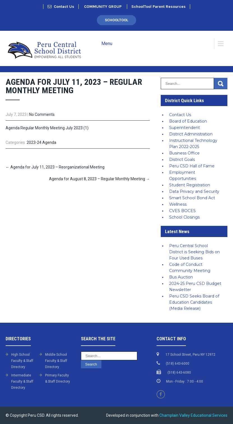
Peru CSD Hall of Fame (192, 165)
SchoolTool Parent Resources (158, 6)
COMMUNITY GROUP (103, 6)
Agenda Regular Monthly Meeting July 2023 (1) (47, 128)
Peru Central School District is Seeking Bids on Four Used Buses (194, 252)
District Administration (191, 134)
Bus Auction (181, 277)
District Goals (182, 159)
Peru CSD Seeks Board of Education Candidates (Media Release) (194, 302)
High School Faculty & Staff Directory (22, 361)
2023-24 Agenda (41, 142)
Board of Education (188, 121)
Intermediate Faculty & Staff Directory (22, 381)
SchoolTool (116, 20)
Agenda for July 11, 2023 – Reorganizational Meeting (55, 167)
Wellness (178, 204)
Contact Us (61, 6)
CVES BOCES (182, 210)
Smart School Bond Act (192, 197)
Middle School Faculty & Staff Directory (56, 361)
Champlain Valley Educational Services (193, 415)
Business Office (184, 153)
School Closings (184, 217)
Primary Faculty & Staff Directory (57, 378)
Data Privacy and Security (194, 191)
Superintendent (184, 127)
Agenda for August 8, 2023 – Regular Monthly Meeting (99, 179)
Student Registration (189, 185)
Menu (106, 43)
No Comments (42, 114)
